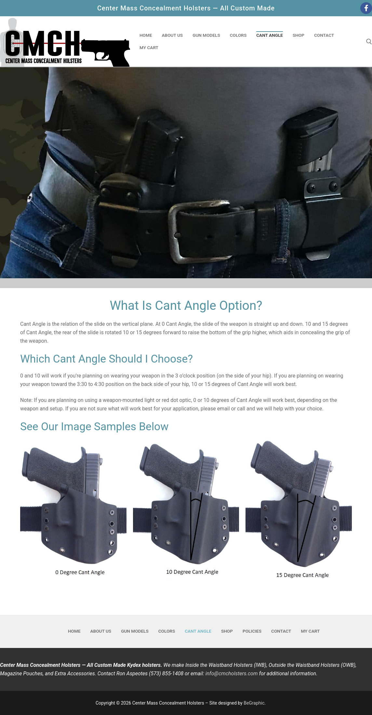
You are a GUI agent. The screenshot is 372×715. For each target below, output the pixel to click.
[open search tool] (369, 42)
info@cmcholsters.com (232, 673)
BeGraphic (254, 703)
